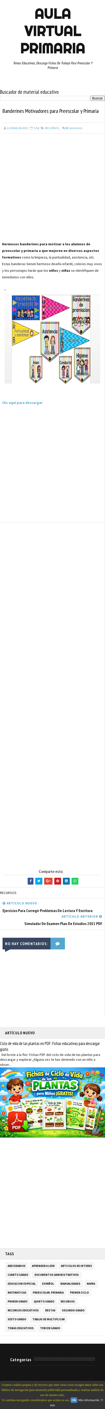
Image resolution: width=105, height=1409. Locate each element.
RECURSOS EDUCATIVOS (23, 1310)
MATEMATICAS (17, 1292)
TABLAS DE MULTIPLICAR (48, 1319)
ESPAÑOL (48, 1283)
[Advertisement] (52, 188)
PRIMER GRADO (17, 1301)
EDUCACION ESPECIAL (22, 1283)
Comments (74, 128)
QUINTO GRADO (44, 1301)
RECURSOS (52, 128)
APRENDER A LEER (43, 1266)
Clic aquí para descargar (22, 402)
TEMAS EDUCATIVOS (21, 1328)
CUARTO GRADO (18, 1275)
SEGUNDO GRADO (73, 1310)
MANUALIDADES (70, 1283)
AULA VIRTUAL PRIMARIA (52, 31)
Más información (88, 1400)
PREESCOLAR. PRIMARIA (48, 1292)
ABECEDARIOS (17, 1266)
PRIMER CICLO (79, 1292)
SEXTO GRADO (17, 1319)
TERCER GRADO (50, 1328)
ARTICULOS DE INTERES (76, 1266)
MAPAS (91, 1283)
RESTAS (50, 1310)
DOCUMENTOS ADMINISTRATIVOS (56, 1275)
